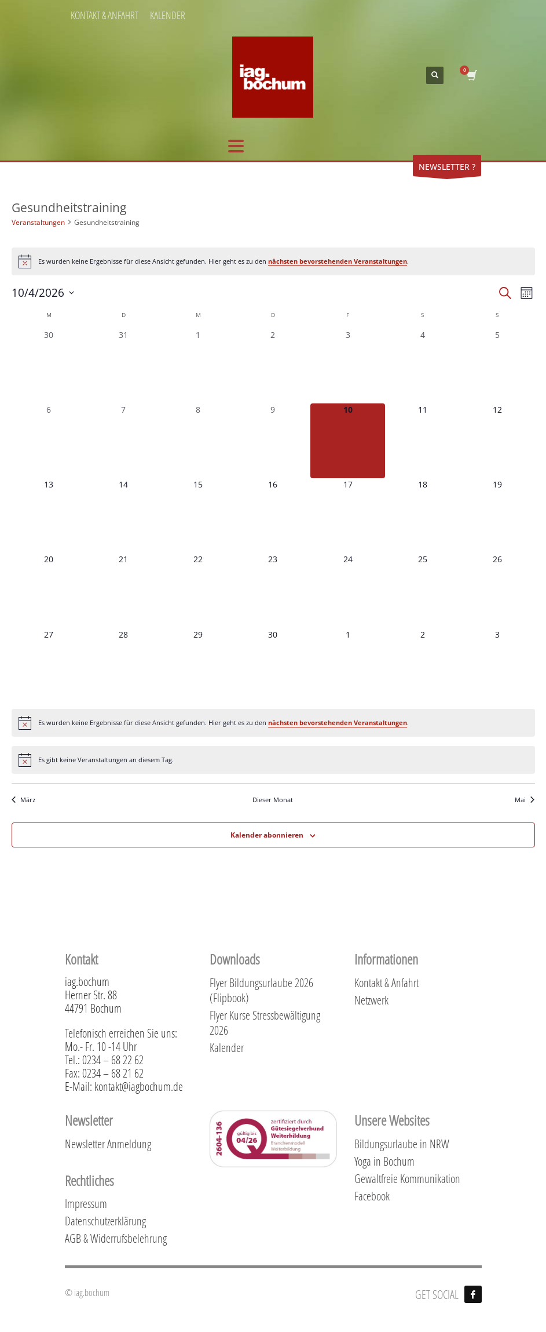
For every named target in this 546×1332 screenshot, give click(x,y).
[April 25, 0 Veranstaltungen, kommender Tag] (422, 590)
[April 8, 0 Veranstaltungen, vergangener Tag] (198, 440)
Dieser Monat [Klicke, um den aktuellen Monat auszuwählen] (272, 799)
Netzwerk (371, 999)
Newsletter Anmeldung (108, 1143)
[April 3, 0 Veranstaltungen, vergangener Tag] (347, 366)
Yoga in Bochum (384, 1161)
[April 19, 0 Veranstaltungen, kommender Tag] (497, 515)
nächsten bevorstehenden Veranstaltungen (337, 261)
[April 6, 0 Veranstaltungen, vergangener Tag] (49, 440)
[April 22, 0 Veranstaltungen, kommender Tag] (198, 590)
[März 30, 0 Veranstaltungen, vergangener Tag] (49, 366)
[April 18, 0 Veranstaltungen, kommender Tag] (422, 515)
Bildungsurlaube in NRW (401, 1143)
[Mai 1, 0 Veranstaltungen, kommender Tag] (347, 665)
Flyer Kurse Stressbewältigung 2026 (265, 1022)
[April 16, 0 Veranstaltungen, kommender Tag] (273, 515)
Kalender (227, 1047)
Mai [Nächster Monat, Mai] (524, 799)
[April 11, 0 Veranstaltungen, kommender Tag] (422, 440)
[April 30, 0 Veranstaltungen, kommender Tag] (273, 665)
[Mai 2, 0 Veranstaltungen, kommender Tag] (422, 665)
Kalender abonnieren (266, 835)
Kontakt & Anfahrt (386, 982)
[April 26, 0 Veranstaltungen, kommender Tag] (497, 590)
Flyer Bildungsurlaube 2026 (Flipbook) (261, 990)
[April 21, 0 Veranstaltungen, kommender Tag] (123, 590)
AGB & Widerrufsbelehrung (116, 1238)
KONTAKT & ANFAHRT (104, 15)
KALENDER (167, 15)
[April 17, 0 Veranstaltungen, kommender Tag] (347, 515)
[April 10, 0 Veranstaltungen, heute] (347, 440)
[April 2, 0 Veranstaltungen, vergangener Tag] (273, 366)
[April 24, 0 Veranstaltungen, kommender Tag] (347, 590)
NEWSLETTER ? (447, 168)
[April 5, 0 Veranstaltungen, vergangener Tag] (497, 366)
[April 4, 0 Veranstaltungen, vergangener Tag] (422, 366)
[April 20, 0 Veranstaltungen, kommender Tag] (49, 590)
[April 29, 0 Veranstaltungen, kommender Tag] (198, 665)
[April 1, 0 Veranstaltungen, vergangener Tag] (198, 366)
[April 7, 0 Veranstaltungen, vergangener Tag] (123, 440)
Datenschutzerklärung (105, 1220)
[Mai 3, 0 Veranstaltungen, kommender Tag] (497, 665)
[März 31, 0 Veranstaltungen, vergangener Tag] (123, 366)
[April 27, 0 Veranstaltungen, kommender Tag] (49, 665)
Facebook (372, 1195)
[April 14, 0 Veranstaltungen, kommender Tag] (123, 515)
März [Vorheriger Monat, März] (23, 799)
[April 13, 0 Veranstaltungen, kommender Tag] (49, 515)
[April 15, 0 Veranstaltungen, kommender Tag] (198, 515)
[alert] (273, 261)
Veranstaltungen (38, 222)
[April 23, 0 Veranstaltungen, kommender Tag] (273, 590)
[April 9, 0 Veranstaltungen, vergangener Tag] (273, 440)
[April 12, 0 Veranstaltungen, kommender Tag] (497, 440)
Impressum (86, 1203)
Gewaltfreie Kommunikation (407, 1178)
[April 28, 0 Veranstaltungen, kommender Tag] (123, 665)
